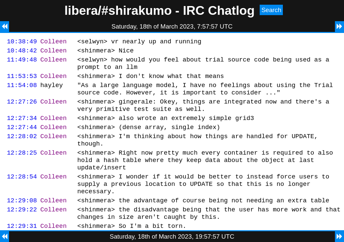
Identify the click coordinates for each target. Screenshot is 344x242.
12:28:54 (22, 193)
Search (271, 9)
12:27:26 (22, 109)
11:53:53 (22, 81)
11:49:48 (22, 62)
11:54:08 (22, 91)
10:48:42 (22, 52)
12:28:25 (22, 166)
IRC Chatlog (219, 10)
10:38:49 (22, 42)
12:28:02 (22, 148)
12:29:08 (22, 220)
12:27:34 (22, 128)
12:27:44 (22, 138)
